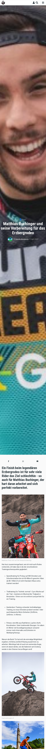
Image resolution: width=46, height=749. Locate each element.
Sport (24, 220)
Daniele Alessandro (22, 239)
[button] (8, 461)
